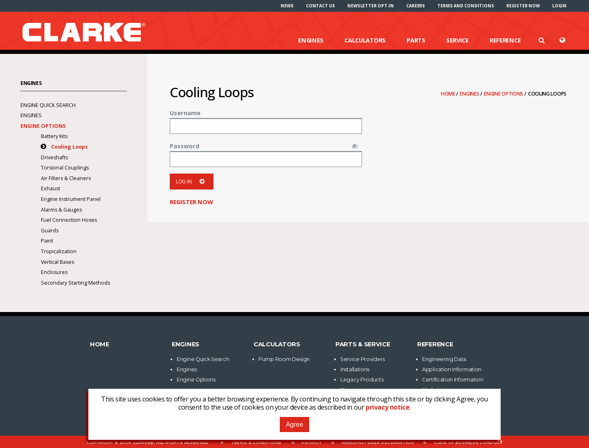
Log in (191, 181)
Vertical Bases (57, 262)
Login (559, 6)
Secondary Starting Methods (75, 282)
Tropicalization (58, 251)
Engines (311, 40)
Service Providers (362, 359)
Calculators (365, 40)
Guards (49, 230)
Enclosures (54, 272)
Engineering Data (444, 359)
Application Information (451, 369)
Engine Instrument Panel (71, 199)
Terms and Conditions (465, 6)
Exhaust (50, 188)
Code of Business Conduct (468, 442)
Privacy (311, 442)
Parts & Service (362, 344)
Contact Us (320, 6)
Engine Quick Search (48, 105)
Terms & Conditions (256, 442)
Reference (505, 40)
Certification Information (452, 380)
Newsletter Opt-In (370, 6)
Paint (47, 240)
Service (457, 40)
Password (184, 146)
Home (448, 93)
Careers (415, 6)
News (287, 6)
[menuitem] (287, 6)
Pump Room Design (284, 359)
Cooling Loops (69, 146)
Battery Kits (54, 136)
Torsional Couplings (65, 167)
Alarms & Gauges (61, 209)
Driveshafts (54, 157)
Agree (294, 424)
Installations (354, 369)
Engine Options (504, 93)
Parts (416, 40)
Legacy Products (362, 380)
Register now (523, 6)
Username (185, 113)
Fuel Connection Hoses (69, 219)
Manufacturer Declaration (378, 442)
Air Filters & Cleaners (66, 178)
